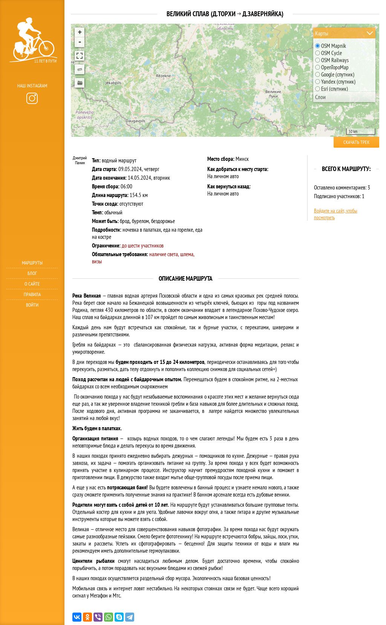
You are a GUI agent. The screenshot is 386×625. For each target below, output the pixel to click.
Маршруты (32, 263)
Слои (320, 97)
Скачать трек (356, 142)
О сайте (32, 284)
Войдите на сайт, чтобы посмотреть (335, 214)
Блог (32, 273)
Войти (32, 305)
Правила (32, 294)
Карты (321, 33)
